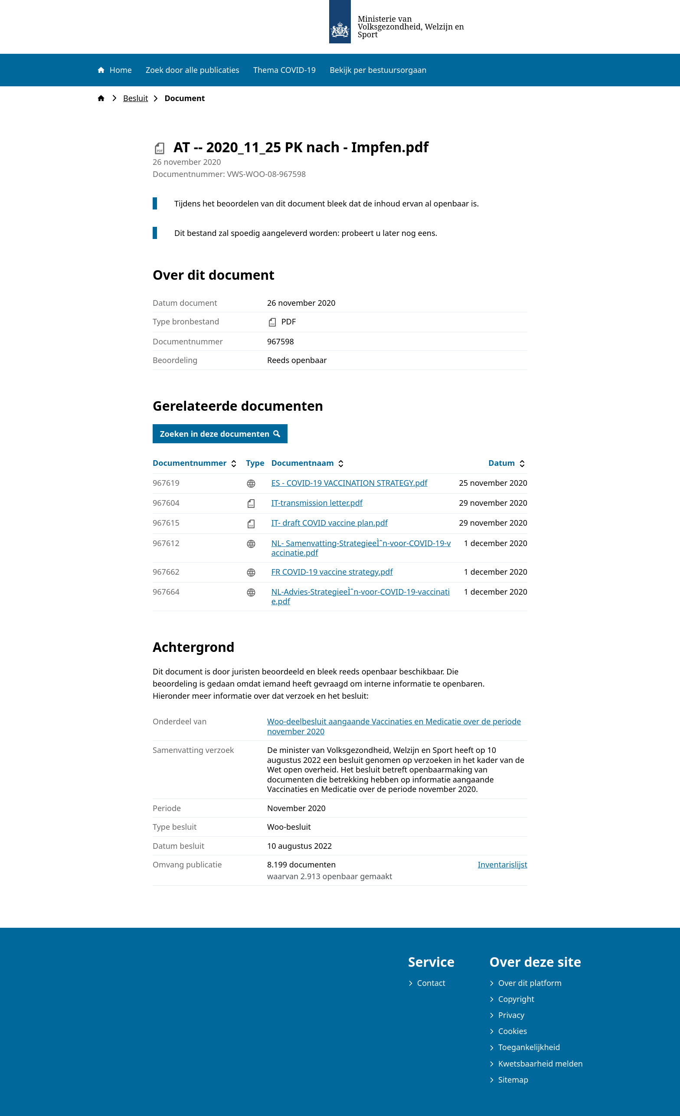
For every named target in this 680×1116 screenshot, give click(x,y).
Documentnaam (309, 463)
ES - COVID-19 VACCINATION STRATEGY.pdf (349, 483)
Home (114, 70)
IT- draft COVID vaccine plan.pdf (329, 522)
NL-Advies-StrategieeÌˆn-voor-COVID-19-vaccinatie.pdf (360, 596)
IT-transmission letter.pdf (317, 502)
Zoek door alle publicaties (192, 70)
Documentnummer (196, 463)
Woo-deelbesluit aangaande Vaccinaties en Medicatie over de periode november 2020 (394, 726)
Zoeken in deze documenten (220, 434)
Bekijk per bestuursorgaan (378, 70)
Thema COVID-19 (284, 70)
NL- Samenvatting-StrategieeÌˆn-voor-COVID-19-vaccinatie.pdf (361, 548)
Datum (507, 463)
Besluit (138, 98)
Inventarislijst (502, 865)
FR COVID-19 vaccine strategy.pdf (332, 571)
